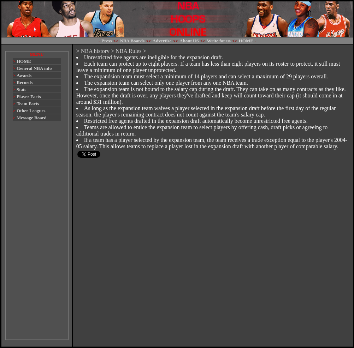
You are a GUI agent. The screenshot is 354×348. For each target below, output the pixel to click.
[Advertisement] (36, 234)
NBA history (95, 51)
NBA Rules (128, 51)
